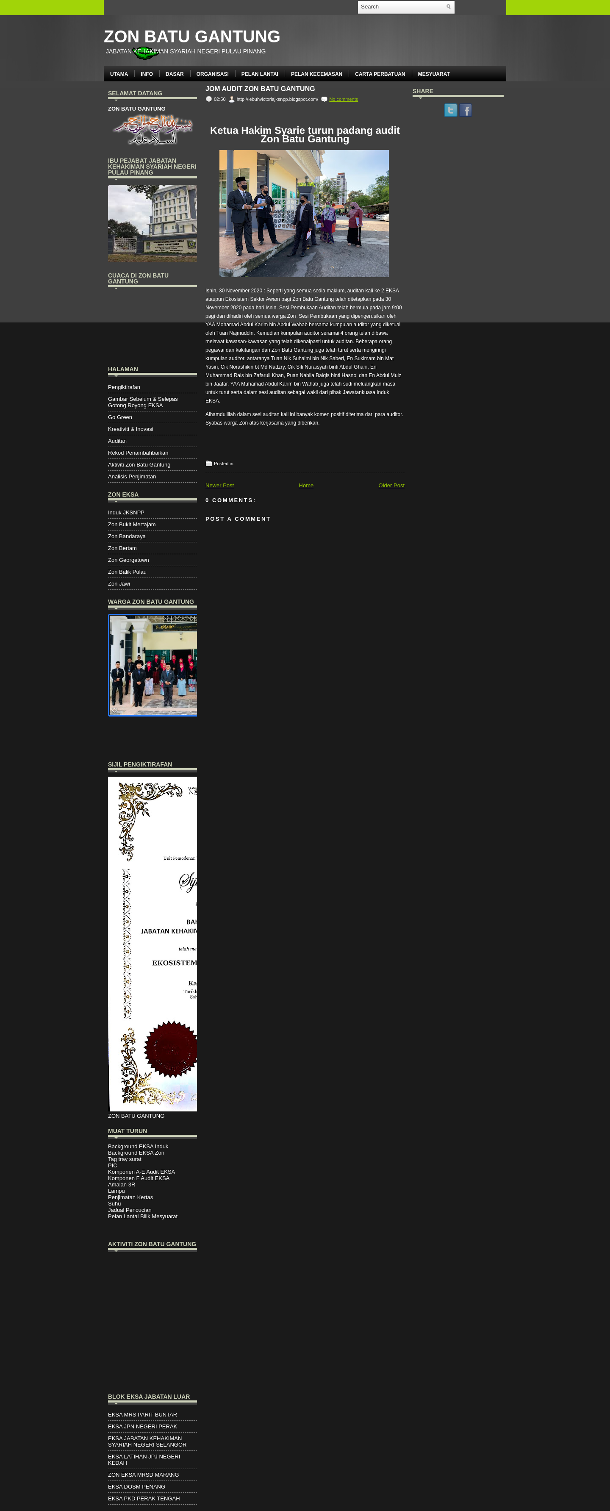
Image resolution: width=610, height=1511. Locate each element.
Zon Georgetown (128, 560)
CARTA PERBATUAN (380, 74)
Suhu (114, 1203)
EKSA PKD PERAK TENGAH (144, 1498)
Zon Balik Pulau (127, 572)
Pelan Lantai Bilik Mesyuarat (142, 1216)
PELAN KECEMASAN (316, 74)
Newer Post (219, 485)
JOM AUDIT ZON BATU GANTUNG (260, 89)
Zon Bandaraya (127, 536)
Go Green (120, 417)
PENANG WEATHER (152, 325)
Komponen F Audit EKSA (138, 1178)
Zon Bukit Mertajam (132, 524)
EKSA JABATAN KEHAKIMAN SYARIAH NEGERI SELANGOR (147, 1441)
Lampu (116, 1191)
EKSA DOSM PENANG (136, 1486)
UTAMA (119, 74)
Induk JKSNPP (126, 512)
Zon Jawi (119, 584)
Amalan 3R (121, 1184)
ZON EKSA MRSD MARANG (143, 1475)
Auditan (117, 441)
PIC (112, 1165)
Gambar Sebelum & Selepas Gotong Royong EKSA (143, 402)
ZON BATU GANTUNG (192, 36)
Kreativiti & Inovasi (130, 429)
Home (306, 485)
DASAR (175, 74)
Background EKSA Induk (138, 1146)
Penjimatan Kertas (130, 1197)
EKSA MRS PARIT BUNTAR (142, 1414)
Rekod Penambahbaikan (138, 453)
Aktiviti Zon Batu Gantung (139, 464)
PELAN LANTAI (259, 74)
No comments (343, 99)
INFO (147, 74)
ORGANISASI (213, 74)
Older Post (392, 485)
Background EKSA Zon (136, 1153)
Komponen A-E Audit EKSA (141, 1172)
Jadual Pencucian (130, 1210)
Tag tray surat (124, 1159)
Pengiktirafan (124, 387)
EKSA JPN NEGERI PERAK (142, 1426)
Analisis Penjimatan (132, 476)
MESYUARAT (434, 74)
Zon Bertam (122, 548)
